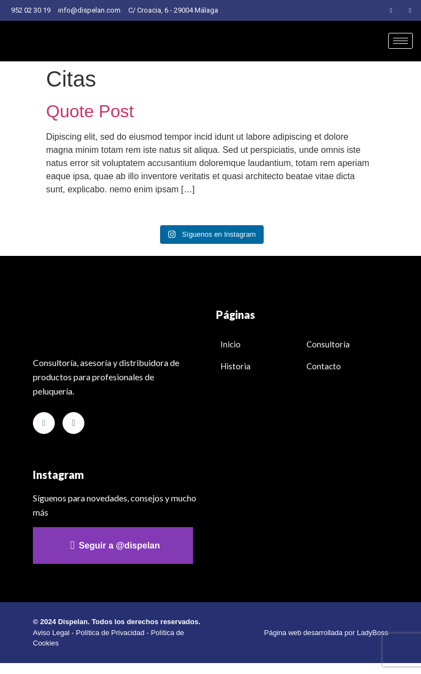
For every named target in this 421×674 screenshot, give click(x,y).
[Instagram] (391, 10)
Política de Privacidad (110, 633)
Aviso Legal (51, 633)
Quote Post (90, 111)
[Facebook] (410, 10)
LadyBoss (372, 633)
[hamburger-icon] (400, 41)
